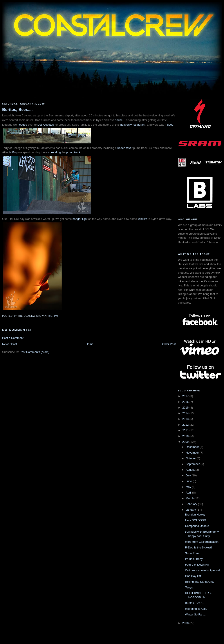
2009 (186, 441)
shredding (54, 152)
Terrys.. (189, 587)
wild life (142, 219)
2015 (186, 407)
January (191, 509)
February (192, 504)
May (189, 486)
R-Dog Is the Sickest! (198, 547)
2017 (186, 396)
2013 (186, 419)
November (193, 452)
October (191, 458)
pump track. (73, 152)
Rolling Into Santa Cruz (199, 581)
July (189, 475)
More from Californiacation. (202, 541)
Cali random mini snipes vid (202, 570)
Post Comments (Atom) (34, 352)
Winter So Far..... (195, 614)
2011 (186, 430)
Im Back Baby (193, 559)
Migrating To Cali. (196, 608)
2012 (186, 424)
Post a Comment (12, 338)
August (190, 469)
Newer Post (9, 344)
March (190, 498)
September (193, 464)
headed (23, 124)
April (189, 492)
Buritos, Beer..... (17, 109)
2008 (186, 623)
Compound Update (197, 526)
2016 (186, 401)
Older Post (169, 344)
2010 (186, 436)
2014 (186, 413)
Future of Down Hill (197, 564)
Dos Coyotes (45, 124)
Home (90, 344)
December (193, 447)
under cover (125, 148)
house (119, 120)
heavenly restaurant (132, 124)
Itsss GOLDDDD (195, 520)
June (189, 481)
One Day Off (193, 576)
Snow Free (192, 553)
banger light (79, 219)
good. (170, 124)
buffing (13, 152)
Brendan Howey (195, 514)
